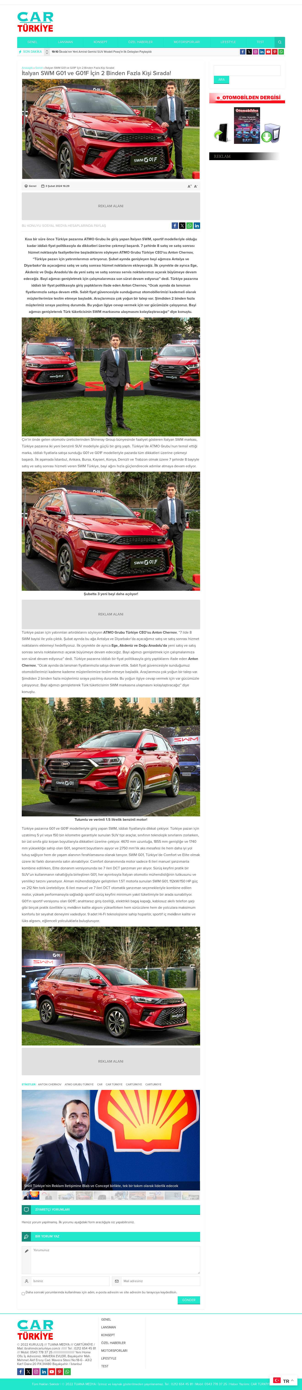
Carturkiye (153, 1084)
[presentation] (47, 51)
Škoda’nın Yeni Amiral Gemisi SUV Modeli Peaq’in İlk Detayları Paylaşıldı (102, 52)
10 (190, 1195)
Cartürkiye (134, 1084)
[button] (31, 1195)
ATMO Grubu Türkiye (79, 1084)
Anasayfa (27, 67)
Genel (39, 67)
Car (99, 1084)
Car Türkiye (114, 1084)
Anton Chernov (49, 1084)
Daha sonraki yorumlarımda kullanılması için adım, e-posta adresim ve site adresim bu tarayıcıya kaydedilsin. (101, 1292)
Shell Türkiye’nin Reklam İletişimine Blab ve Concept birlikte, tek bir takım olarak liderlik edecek (101, 1186)
